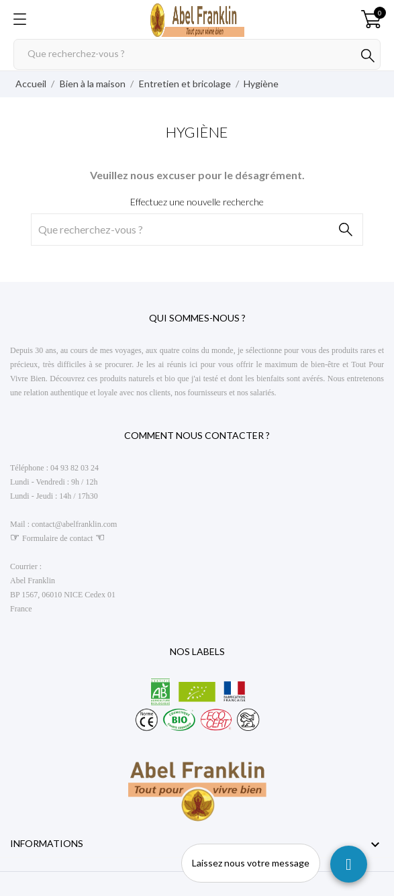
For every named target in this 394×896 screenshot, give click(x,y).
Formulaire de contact (57, 538)
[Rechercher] (197, 54)
